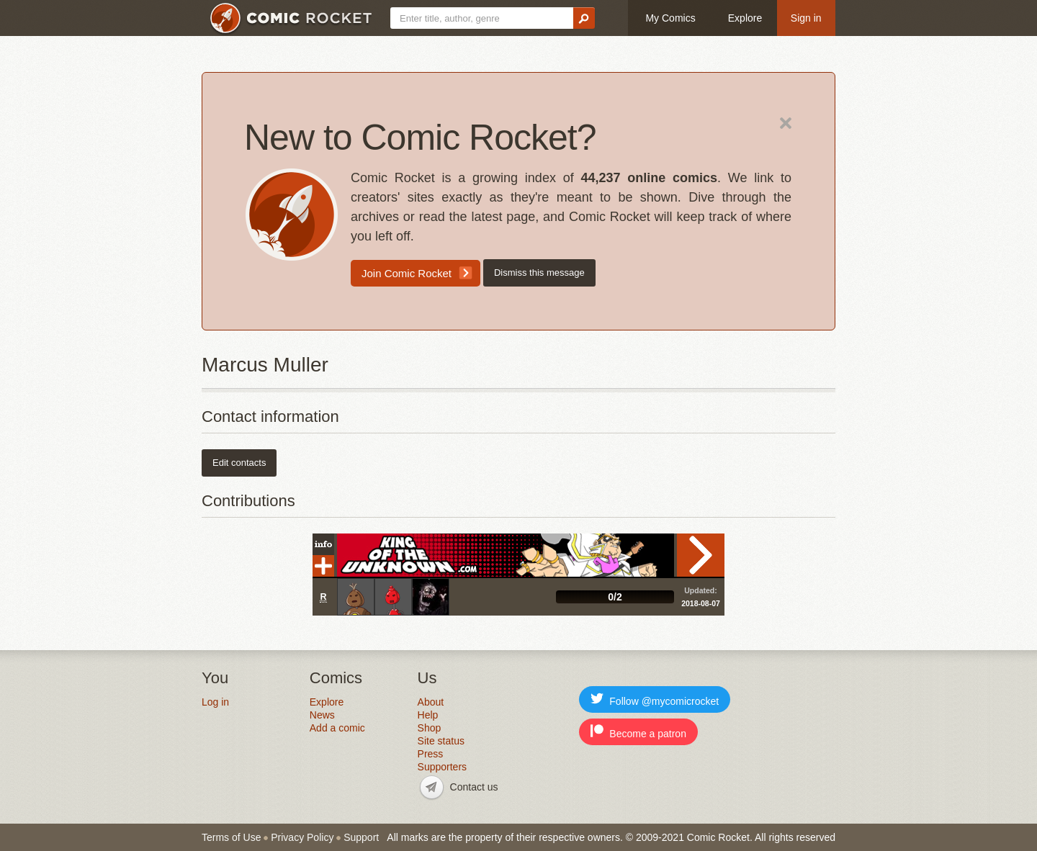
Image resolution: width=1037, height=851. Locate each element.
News (322, 715)
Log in (215, 702)
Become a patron (638, 731)
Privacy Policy (302, 837)
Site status (441, 741)
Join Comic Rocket (407, 273)
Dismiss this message (539, 272)
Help (428, 715)
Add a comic (337, 728)
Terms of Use (231, 837)
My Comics (670, 18)
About (431, 702)
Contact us (474, 787)
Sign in (806, 18)
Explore (745, 18)
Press (431, 754)
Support (361, 837)
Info (323, 544)
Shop (429, 728)
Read (700, 555)
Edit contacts (239, 462)
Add (323, 566)
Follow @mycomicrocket (655, 699)
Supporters (442, 767)
